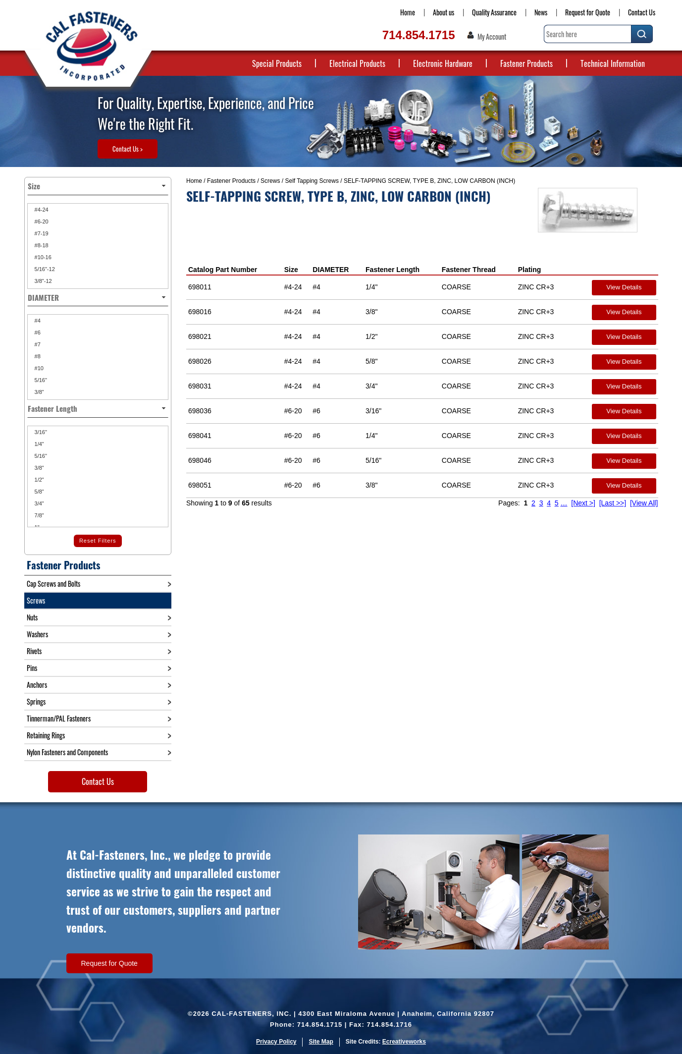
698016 (199, 312)
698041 (199, 436)
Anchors (37, 684)
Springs (36, 701)
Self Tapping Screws (312, 180)
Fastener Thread (469, 270)
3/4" (38, 503)
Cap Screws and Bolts (53, 583)
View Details (623, 287)
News (540, 12)
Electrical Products (357, 63)
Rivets (34, 651)
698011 (199, 287)
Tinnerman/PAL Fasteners (59, 718)
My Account (491, 37)
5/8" (38, 492)
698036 (199, 411)
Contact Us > (127, 149)
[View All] (644, 503)
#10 (38, 368)
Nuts (32, 617)
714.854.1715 (418, 35)
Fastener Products (526, 63)
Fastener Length (393, 270)
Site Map (321, 1041)
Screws (270, 180)
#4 (37, 321)
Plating (529, 270)
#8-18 (41, 245)
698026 (199, 361)
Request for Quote (587, 12)
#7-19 (41, 233)
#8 (37, 356)
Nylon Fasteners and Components (67, 752)
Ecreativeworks (404, 1041)
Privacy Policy (276, 1041)
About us (443, 12)
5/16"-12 (44, 269)
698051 (199, 485)
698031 (199, 386)
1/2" (38, 480)
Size (291, 270)
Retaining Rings (46, 735)
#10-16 (42, 257)
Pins (32, 668)
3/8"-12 (42, 281)
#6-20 (41, 221)
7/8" (38, 515)
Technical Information (612, 63)
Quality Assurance (494, 12)
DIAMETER (331, 270)
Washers (37, 634)
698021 (199, 336)
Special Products (277, 63)
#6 (37, 332)
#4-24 (41, 210)
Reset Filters (97, 541)
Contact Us (641, 12)
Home (407, 12)
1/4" (38, 444)
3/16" (40, 432)
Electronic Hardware (442, 63)
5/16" (40, 380)
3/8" (38, 392)
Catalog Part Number (222, 270)
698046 (199, 460)
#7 (37, 344)
